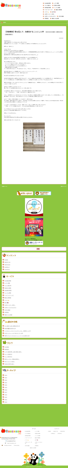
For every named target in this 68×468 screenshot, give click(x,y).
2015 (6, 397)
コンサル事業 (57, 7)
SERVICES (7, 264)
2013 (6, 402)
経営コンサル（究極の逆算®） (12, 359)
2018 (6, 389)
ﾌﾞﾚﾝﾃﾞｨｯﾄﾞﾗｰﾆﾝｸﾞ (49, 9)
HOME (6, 259)
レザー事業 (56, 3)
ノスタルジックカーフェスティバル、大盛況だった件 (18, 331)
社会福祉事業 (48, 3)
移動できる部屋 (55, 18)
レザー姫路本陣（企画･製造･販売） (13, 351)
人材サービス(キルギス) (50, 16)
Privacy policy (16, 445)
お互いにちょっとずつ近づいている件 (14, 333)
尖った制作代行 (8, 356)
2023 (6, 377)
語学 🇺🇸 (54, 12)
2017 (6, 392)
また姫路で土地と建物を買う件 (12, 326)
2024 (6, 375)
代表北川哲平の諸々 (9, 364)
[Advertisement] (34, 416)
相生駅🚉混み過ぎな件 (10, 328)
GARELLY (7, 267)
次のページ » (63, 186)
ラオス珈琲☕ (48, 5)
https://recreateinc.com (11, 443)
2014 (6, 399)
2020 (6, 385)
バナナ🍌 (47, 12)
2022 (6, 380)
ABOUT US (7, 262)
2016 (6, 394)
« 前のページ (4, 186)
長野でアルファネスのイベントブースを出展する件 (17, 335)
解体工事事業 (59, 9)
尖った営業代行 (8, 354)
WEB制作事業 (48, 7)
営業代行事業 (57, 5)
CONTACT (7, 269)
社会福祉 (7, 347)
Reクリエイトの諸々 (50, 32)
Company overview (7, 445)
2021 (6, 382)
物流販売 (7, 349)
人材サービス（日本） (50, 14)
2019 (6, 387)
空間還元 (47, 18)
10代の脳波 (61, 16)
